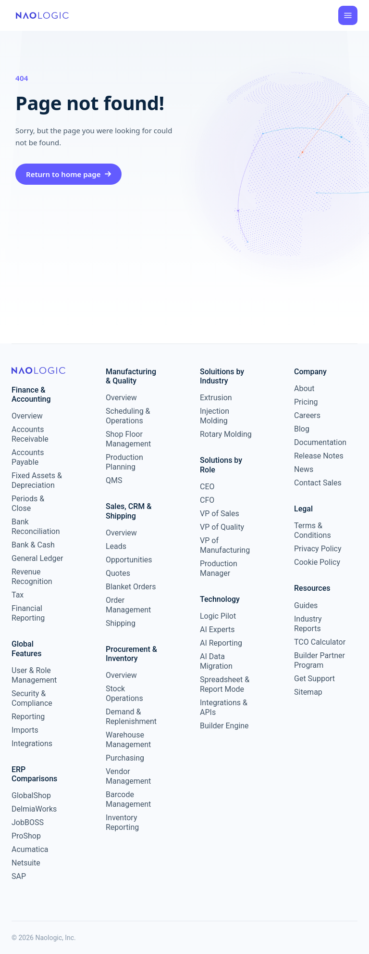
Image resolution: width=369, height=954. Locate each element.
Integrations (32, 743)
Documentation (320, 442)
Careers (307, 415)
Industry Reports (308, 623)
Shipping (120, 623)
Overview (27, 415)
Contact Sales (318, 482)
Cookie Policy (317, 562)
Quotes (118, 573)
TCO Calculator (319, 642)
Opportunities (129, 559)
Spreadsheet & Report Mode (224, 684)
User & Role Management (34, 675)
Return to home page (68, 174)
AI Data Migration (216, 661)
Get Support (314, 678)
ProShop (26, 835)
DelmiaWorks (34, 809)
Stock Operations (124, 693)
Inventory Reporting (122, 822)
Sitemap (308, 692)
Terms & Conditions (312, 530)
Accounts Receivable (30, 434)
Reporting (28, 716)
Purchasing (125, 758)
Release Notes (319, 455)
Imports (25, 730)
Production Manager (218, 568)
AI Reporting (221, 643)
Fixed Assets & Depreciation (37, 480)
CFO (207, 500)
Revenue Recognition (32, 576)
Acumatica (30, 849)
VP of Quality (222, 527)
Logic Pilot (218, 616)
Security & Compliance (32, 698)
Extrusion (216, 397)
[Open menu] (347, 15)
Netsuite (26, 862)
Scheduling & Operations (128, 416)
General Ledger (37, 558)
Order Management (128, 605)
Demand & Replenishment (131, 716)
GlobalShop (31, 795)
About (304, 388)
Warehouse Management (128, 739)
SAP (19, 876)
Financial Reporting (28, 613)
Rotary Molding (226, 434)
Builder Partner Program (319, 660)
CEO (207, 486)
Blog (301, 428)
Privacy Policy (318, 548)
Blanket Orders (131, 586)
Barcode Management (128, 799)
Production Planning (124, 462)
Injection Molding (214, 416)
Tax (18, 594)
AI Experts (217, 629)
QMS (114, 480)
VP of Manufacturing (225, 545)
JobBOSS (28, 822)
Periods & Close (28, 503)
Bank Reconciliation (36, 526)
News (303, 469)
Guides (306, 605)
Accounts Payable (28, 457)
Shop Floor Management (128, 439)
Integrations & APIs (223, 707)
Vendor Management (128, 776)
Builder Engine (224, 725)
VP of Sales (219, 513)
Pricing (306, 402)
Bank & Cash (33, 544)
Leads (116, 546)
